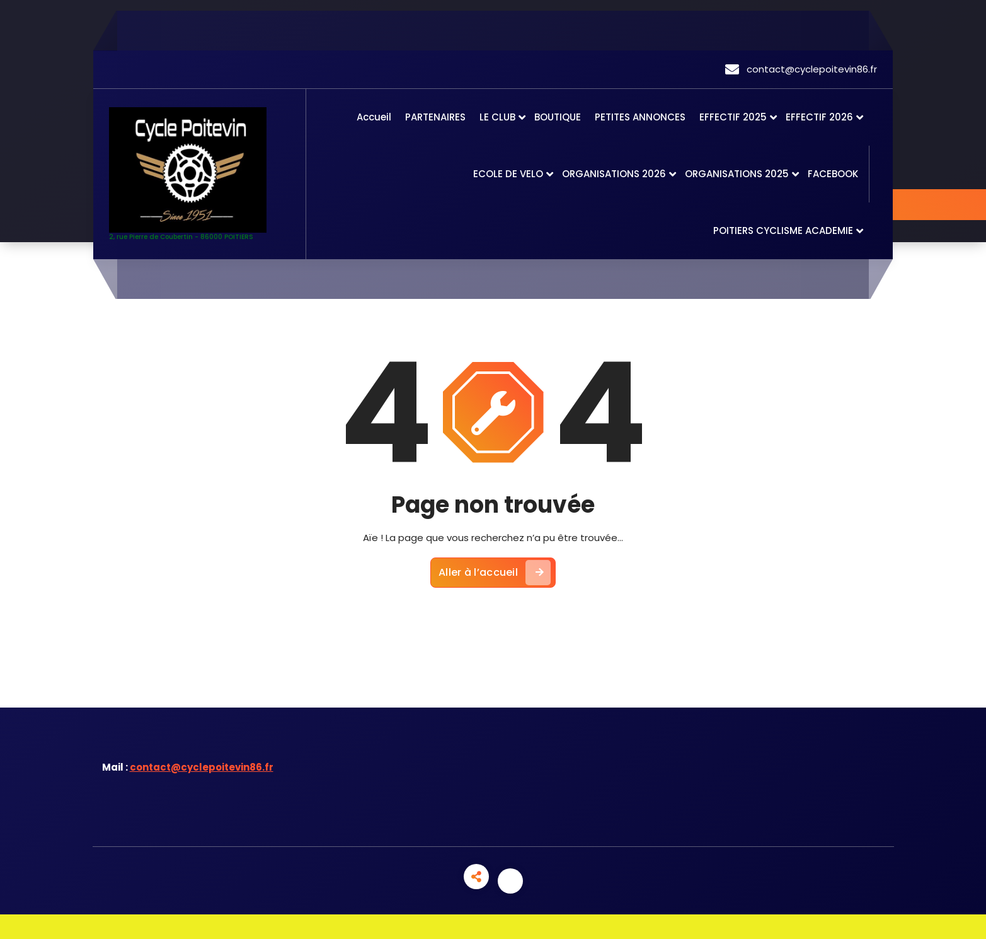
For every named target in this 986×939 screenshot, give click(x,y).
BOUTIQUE (557, 117)
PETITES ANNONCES (640, 117)
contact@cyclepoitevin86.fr (201, 767)
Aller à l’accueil (495, 572)
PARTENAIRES (435, 117)
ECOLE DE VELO (508, 173)
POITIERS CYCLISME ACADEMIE (783, 230)
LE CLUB (497, 117)
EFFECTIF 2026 (819, 117)
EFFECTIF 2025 (733, 117)
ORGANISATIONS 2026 (614, 173)
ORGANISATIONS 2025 (737, 173)
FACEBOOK (833, 173)
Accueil (374, 117)
